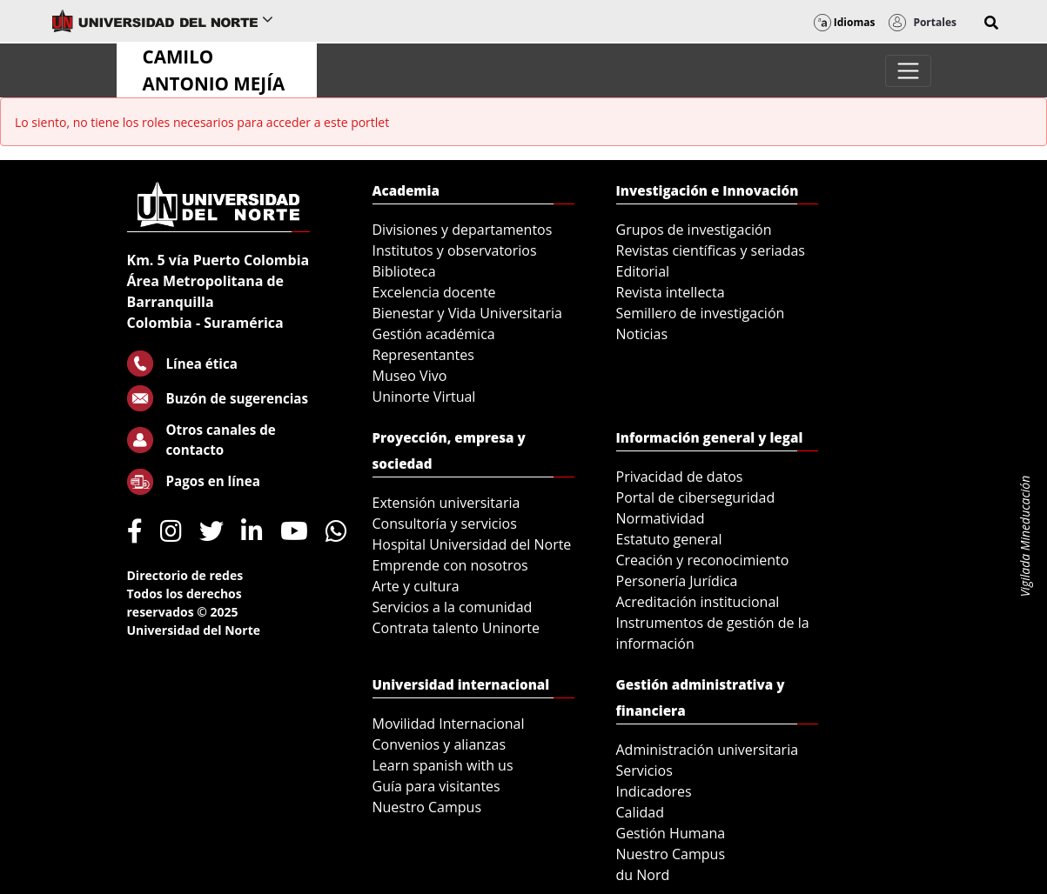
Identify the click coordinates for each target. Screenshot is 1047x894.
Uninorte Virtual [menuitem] (424, 396)
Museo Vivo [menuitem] (409, 375)
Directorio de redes (185, 575)
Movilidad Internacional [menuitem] (448, 723)
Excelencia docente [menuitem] (434, 292)
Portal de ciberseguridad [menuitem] (695, 497)
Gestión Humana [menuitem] (671, 833)
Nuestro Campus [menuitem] (427, 807)
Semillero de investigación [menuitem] (700, 313)
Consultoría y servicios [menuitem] (444, 523)
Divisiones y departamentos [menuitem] (462, 229)
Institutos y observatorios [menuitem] (454, 250)
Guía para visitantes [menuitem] (436, 786)
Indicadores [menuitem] (654, 791)
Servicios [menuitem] (644, 770)
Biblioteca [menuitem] (404, 271)
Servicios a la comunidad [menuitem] (452, 607)
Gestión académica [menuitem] (433, 334)
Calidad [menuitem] (640, 812)
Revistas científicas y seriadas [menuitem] (710, 250)
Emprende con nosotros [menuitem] (450, 565)
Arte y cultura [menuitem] (416, 586)
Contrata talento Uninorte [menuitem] (456, 627)
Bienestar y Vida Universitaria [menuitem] (467, 313)
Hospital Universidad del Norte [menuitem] (472, 544)
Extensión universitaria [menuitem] (446, 502)
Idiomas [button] (845, 22)
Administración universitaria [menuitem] (707, 749)
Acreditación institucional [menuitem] (698, 601)
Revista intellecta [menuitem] (670, 292)
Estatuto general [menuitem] (669, 539)
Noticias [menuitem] (642, 334)
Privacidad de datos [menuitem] (679, 476)
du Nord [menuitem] (643, 874)
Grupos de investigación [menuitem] (694, 229)
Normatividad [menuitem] (660, 518)
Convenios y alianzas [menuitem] (439, 744)
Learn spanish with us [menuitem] (442, 765)
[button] (991, 22)
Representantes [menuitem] (423, 354)
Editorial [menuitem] (643, 271)
